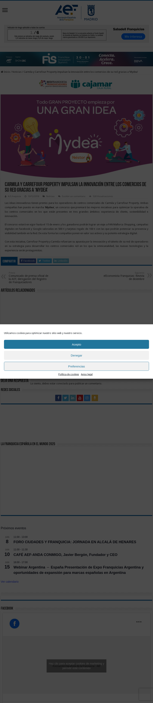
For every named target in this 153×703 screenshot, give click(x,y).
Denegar (76, 356)
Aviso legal (87, 375)
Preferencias (76, 367)
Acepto (76, 345)
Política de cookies (68, 375)
